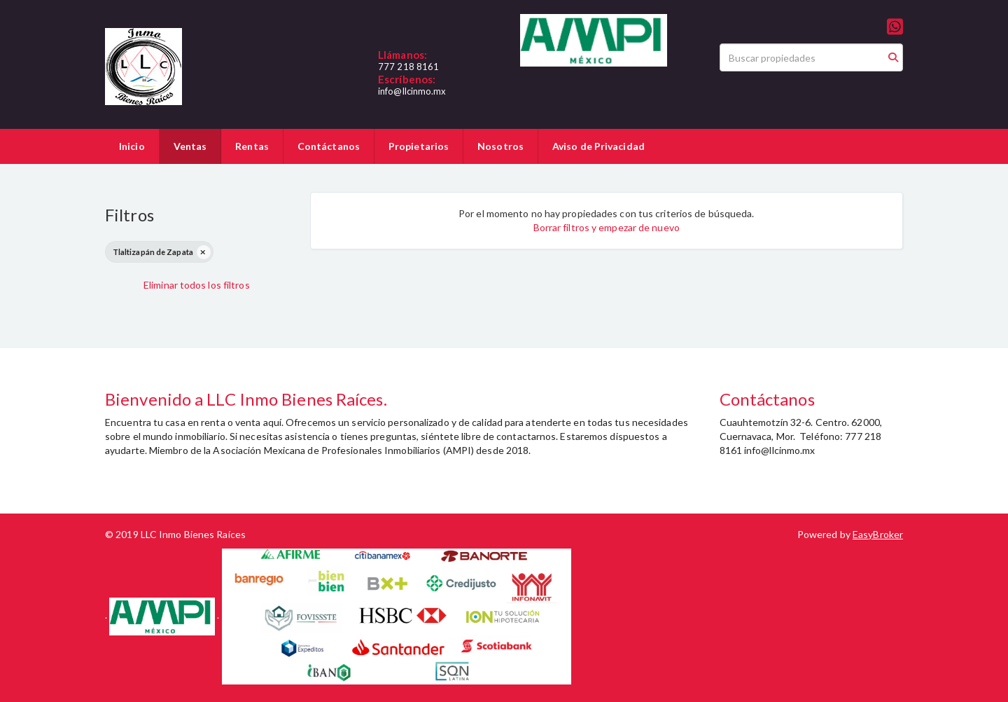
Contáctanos (329, 146)
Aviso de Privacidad (598, 146)
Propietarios (418, 146)
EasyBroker (878, 534)
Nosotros (500, 146)
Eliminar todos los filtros (197, 285)
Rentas (252, 146)
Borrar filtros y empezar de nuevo (606, 227)
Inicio (132, 146)
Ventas (190, 146)
